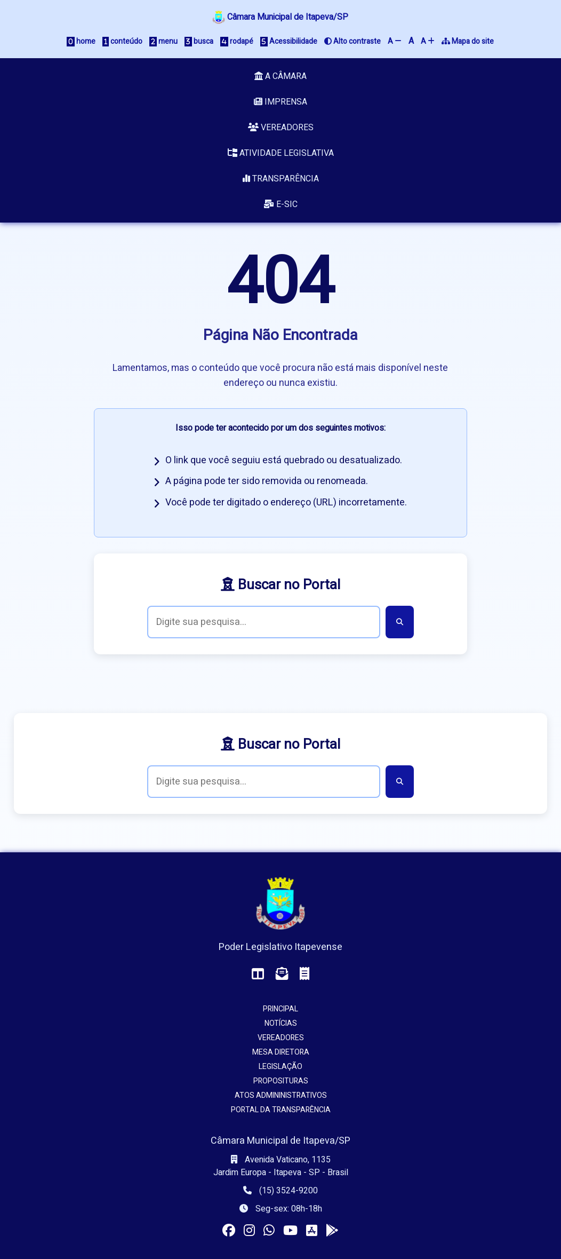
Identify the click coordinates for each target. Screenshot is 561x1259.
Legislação (280, 1066)
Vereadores (281, 127)
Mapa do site (468, 41)
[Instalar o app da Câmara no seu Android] (332, 1231)
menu (163, 41)
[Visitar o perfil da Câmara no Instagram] (249, 1231)
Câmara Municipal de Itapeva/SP (280, 17)
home (81, 41)
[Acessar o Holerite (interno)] (304, 974)
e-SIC (280, 204)
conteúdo (122, 41)
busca (199, 41)
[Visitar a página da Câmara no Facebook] (228, 1231)
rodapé (236, 41)
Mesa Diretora (280, 1052)
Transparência (281, 178)
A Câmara (280, 76)
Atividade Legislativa (281, 153)
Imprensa (280, 102)
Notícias (281, 1023)
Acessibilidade (288, 41)
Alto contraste (352, 41)
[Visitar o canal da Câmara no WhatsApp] (269, 1231)
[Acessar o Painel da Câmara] (258, 974)
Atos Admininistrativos (281, 1095)
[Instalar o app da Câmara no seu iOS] (311, 1231)
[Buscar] (400, 622)
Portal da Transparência (281, 1109)
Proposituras (280, 1081)
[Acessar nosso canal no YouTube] (290, 1231)
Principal (280, 1009)
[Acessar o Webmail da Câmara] (282, 974)
